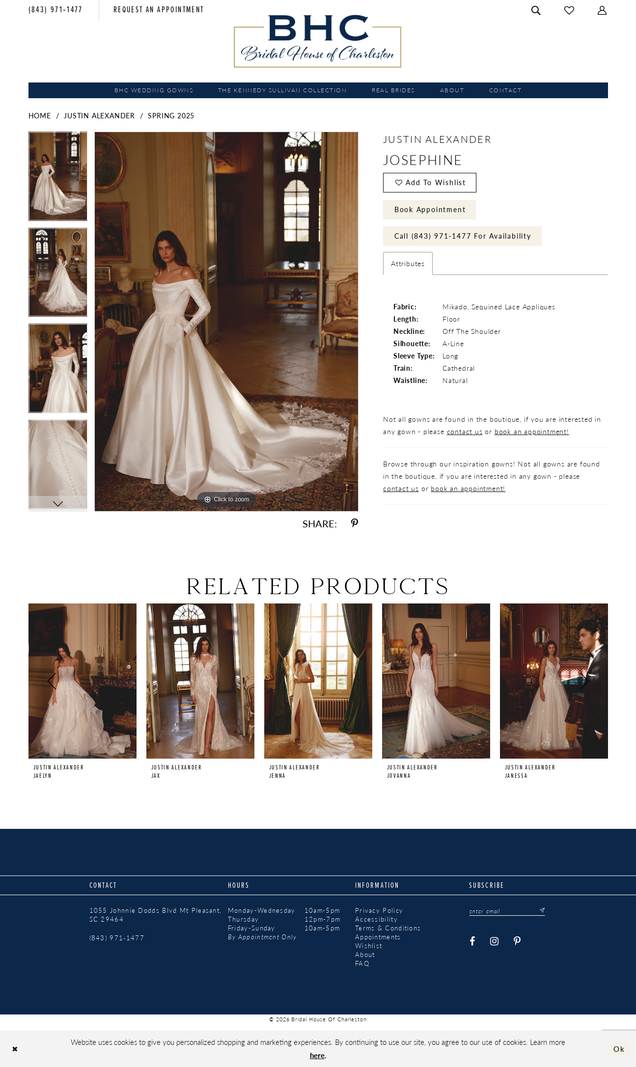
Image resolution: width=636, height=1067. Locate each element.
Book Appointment (430, 209)
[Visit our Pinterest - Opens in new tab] (517, 941)
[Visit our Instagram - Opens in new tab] (494, 941)
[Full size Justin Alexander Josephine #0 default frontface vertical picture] (226, 321)
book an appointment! (532, 432)
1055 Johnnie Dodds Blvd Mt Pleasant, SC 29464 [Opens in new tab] (155, 915)
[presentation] (82, 681)
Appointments (378, 936)
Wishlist (368, 945)
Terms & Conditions (388, 928)
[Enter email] (507, 911)
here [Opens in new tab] (317, 1055)
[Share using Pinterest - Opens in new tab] (355, 524)
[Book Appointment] (159, 11)
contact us (465, 432)
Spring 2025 (171, 115)
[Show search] (536, 10)
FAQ (362, 963)
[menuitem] (55, 11)
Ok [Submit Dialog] (619, 1048)
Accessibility (376, 919)
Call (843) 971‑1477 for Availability (462, 236)
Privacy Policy (379, 910)
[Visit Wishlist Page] (569, 10)
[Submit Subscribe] (540, 911)
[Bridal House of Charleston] (318, 41)
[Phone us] (55, 11)
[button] (602, 10)
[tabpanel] (58, 180)
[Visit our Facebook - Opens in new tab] (472, 941)
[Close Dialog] (15, 1049)
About (365, 954)
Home (39, 115)
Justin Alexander (99, 115)
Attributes (408, 264)
